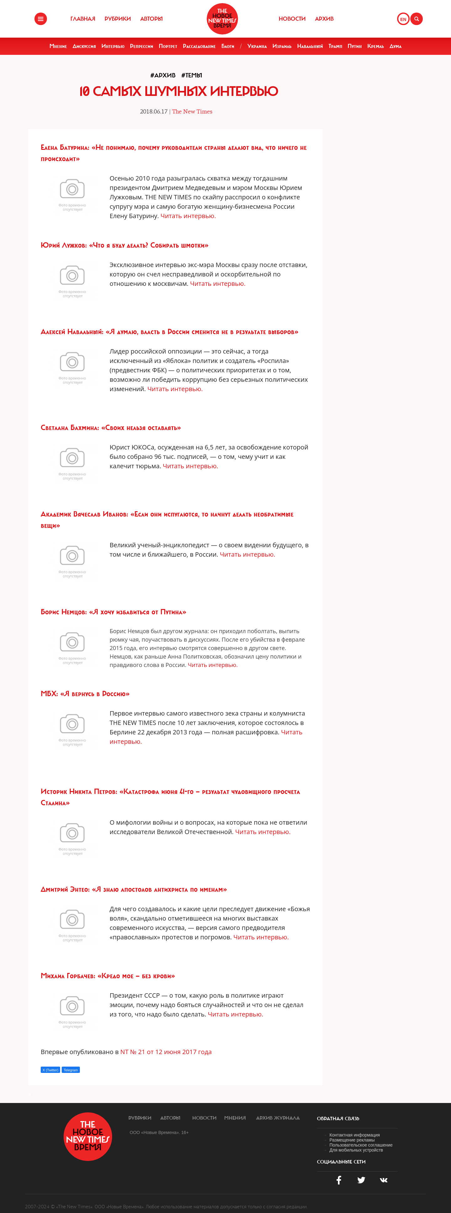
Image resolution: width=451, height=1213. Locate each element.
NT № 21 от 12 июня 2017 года (166, 1052)
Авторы (151, 18)
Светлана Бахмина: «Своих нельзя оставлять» (111, 427)
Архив (324, 18)
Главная (82, 18)
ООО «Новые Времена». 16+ (159, 1132)
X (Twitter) (50, 1070)
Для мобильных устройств (356, 1150)
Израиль (282, 46)
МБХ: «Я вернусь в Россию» (85, 693)
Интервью (113, 46)
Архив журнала (278, 1118)
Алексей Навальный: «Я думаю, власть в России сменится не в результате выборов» (169, 331)
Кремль (375, 46)
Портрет (168, 46)
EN (403, 19)
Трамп (335, 46)
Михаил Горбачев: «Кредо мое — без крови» (108, 975)
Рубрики (118, 18)
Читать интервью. (188, 216)
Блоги (227, 46)
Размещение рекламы (352, 1139)
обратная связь (338, 1119)
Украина (257, 46)
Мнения (235, 1118)
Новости (292, 18)
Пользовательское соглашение (361, 1144)
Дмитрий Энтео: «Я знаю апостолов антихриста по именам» (134, 889)
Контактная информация (354, 1134)
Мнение (58, 46)
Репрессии (141, 46)
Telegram (71, 1070)
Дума (396, 46)
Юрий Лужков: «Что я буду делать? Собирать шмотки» (125, 245)
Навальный (310, 46)
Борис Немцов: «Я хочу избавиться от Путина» (113, 612)
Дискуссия (84, 46)
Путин (355, 46)
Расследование (199, 46)
